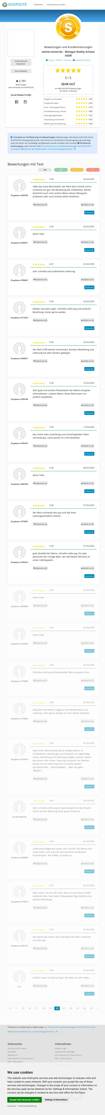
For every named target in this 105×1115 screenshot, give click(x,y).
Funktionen (38, 4)
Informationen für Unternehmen (68, 1055)
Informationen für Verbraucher (20, 1058)
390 (45, 170)
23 (77, 1008)
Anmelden (12, 1051)
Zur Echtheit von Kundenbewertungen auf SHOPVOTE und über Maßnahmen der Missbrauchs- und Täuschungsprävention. (51, 147)
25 (91, 1008)
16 (29, 1008)
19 (50, 1008)
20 (57, 1008)
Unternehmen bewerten (21, 62)
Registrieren (13, 1055)
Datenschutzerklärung (27, 1106)
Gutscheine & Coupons (17, 1048)
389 (61, 170)
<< (10, 1008)
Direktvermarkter (82, 60)
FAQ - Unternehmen (63, 1058)
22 (71, 1008)
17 (36, 1008)
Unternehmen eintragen (65, 1051)
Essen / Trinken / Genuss (59, 60)
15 (23, 1008)
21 (64, 1008)
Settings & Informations (56, 1099)
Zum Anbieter (21, 71)
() (87, 205)
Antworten (89, 212)
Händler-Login (60, 1048)
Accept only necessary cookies (24, 1099)
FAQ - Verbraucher (15, 1061)
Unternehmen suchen (56, 4)
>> (53, 1012)
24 (84, 1008)
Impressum (11, 1106)
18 (43, 1008)
